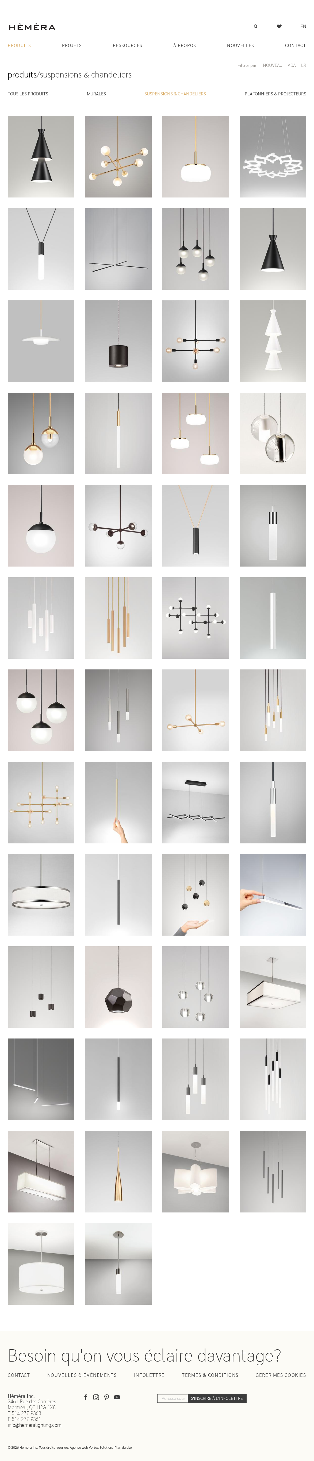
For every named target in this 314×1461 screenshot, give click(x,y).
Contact (295, 45)
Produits (19, 45)
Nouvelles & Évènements (82, 1375)
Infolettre (149, 1375)
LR (303, 65)
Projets (72, 45)
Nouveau (272, 65)
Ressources (128, 45)
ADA (292, 65)
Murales (96, 94)
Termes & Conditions (210, 1375)
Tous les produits (28, 94)
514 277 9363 (26, 1413)
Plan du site (123, 1448)
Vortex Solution (100, 1448)
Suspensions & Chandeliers (175, 94)
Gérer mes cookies (281, 1375)
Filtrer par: (248, 65)
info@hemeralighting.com (35, 1425)
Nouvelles (240, 45)
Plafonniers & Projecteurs (275, 94)
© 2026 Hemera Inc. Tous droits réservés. (38, 1448)
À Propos (184, 45)
